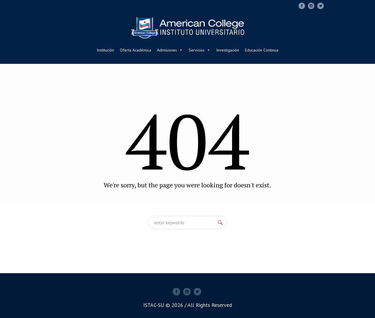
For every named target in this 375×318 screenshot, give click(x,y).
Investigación (227, 50)
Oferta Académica (135, 50)
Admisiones (170, 50)
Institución (105, 50)
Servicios (199, 50)
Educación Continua (261, 50)
